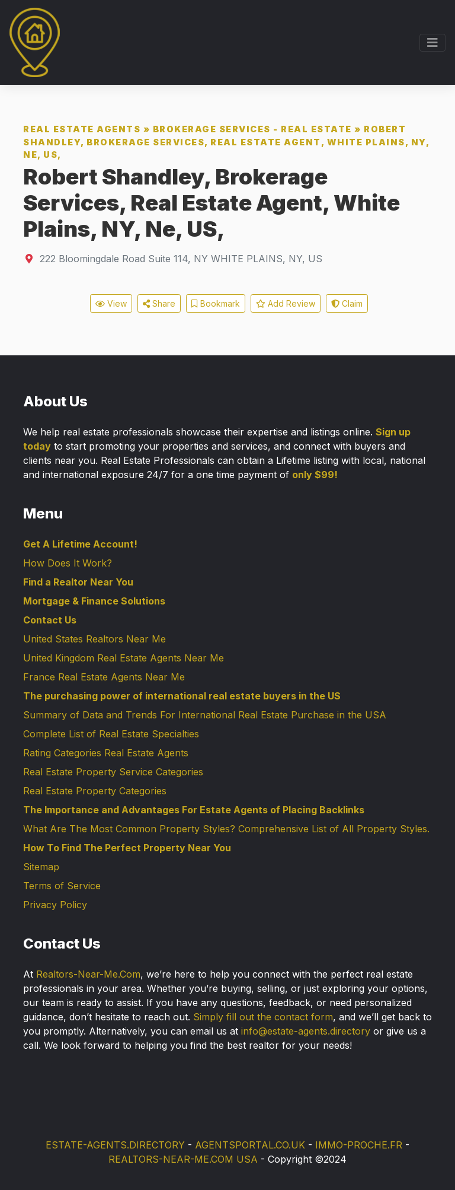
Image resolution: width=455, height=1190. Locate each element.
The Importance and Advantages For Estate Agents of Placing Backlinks (193, 810)
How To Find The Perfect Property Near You (127, 848)
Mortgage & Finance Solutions (94, 601)
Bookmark (215, 303)
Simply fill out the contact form (263, 1017)
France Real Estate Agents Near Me (104, 677)
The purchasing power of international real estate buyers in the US (182, 696)
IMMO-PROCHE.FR (358, 1145)
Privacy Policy (55, 905)
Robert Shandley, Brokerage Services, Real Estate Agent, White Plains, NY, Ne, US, (226, 142)
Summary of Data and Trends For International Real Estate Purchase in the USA (204, 715)
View (111, 303)
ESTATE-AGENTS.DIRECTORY (115, 1145)
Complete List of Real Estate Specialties (111, 734)
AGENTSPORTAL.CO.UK (250, 1145)
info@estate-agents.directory (305, 1031)
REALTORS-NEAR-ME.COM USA (183, 1159)
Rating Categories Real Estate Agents (105, 753)
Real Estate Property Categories (94, 791)
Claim (347, 303)
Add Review (285, 303)
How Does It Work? (67, 563)
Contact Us (49, 620)
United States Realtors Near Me (94, 639)
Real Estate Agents (81, 129)
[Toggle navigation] (432, 43)
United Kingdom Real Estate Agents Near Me (123, 658)
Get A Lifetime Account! (80, 544)
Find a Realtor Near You (78, 582)
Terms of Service (62, 886)
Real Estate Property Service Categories (113, 772)
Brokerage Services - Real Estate (252, 129)
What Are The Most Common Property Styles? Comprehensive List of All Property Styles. (226, 829)
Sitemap (41, 867)
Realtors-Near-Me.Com (88, 974)
